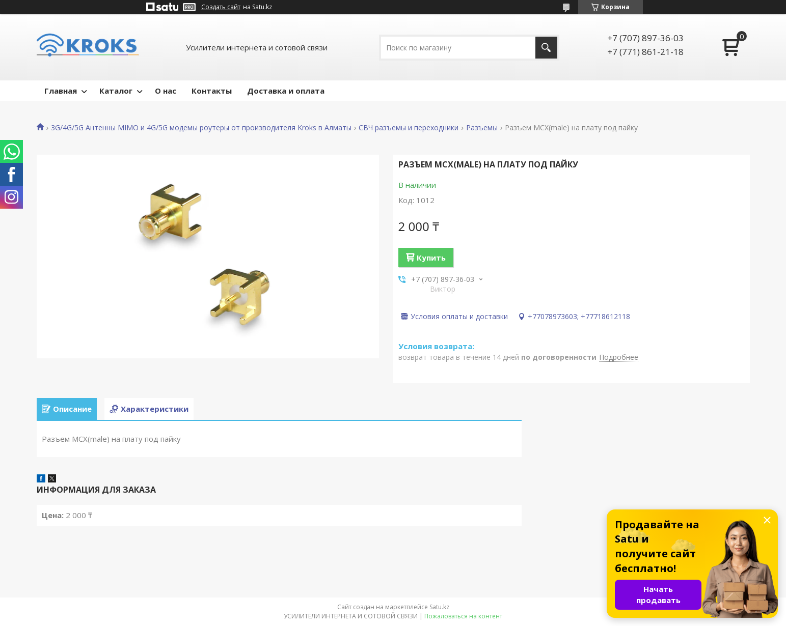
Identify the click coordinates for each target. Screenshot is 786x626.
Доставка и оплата (285, 91)
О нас (165, 91)
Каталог (115, 91)
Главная (60, 91)
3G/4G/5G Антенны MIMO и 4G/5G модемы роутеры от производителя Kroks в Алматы (201, 127)
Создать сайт (220, 7)
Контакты (212, 91)
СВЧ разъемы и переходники (408, 127)
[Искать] (546, 48)
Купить (431, 257)
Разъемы (482, 127)
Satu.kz (439, 607)
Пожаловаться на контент (463, 616)
